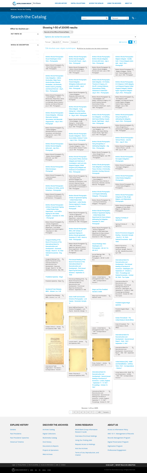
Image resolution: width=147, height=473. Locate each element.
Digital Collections (49, 434)
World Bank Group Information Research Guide (86, 430)
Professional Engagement (117, 450)
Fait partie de (16, 34)
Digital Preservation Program (118, 442)
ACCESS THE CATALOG (96, 3)
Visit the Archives (81, 448)
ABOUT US (128, 3)
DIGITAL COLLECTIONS (78, 3)
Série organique (15, 57)
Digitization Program (115, 446)
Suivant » (106, 412)
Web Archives (48, 454)
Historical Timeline (17, 442)
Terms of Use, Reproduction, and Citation (87, 454)
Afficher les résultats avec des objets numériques (92, 48)
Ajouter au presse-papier (63, 65)
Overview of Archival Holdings (86, 436)
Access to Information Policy (118, 429)
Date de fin (57, 42)
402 (99, 412)
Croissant (74, 42)
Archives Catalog (49, 429)
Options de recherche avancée (57, 37)
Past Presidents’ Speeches (19, 438)
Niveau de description (20, 45)
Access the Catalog (24, 9)
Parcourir (120, 18)
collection (13, 61)
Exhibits (13, 429)
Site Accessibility (33, 465)
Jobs (57, 465)
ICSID (49, 470)
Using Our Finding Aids (83, 440)
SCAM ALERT (110, 465)
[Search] (94, 18)
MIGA (44, 470)
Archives (37, 3)
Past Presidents (15, 434)
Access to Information (47, 465)
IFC (40, 470)
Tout (12, 37)
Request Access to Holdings (85, 444)
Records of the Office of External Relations (24, 40)
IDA (36, 470)
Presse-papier (134, 18)
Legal (13, 465)
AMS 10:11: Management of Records (121, 434)
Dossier (13, 51)
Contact (63, 465)
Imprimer (123, 42)
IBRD (31, 470)
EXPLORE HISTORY (61, 3)
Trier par (47, 42)
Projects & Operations (50, 450)
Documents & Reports (50, 446)
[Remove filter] (71, 32)
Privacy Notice (22, 465)
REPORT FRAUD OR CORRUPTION (125, 465)
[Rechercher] (106, 18)
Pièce (12, 54)
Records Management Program (119, 438)
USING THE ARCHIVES (114, 3)
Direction (66, 42)
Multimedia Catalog (50, 438)
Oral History (47, 442)
